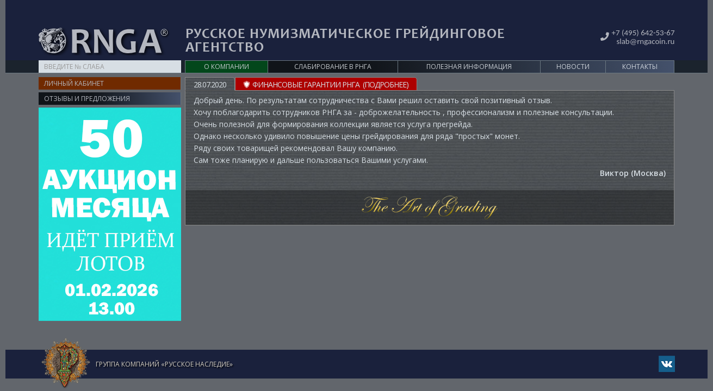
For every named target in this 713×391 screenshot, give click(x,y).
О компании (226, 49)
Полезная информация (469, 49)
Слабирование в (332, 49)
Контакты (640, 49)
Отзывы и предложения (87, 81)
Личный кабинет (74, 66)
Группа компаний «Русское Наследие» (164, 347)
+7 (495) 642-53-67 (642, 15)
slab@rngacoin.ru (644, 23)
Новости (573, 49)
